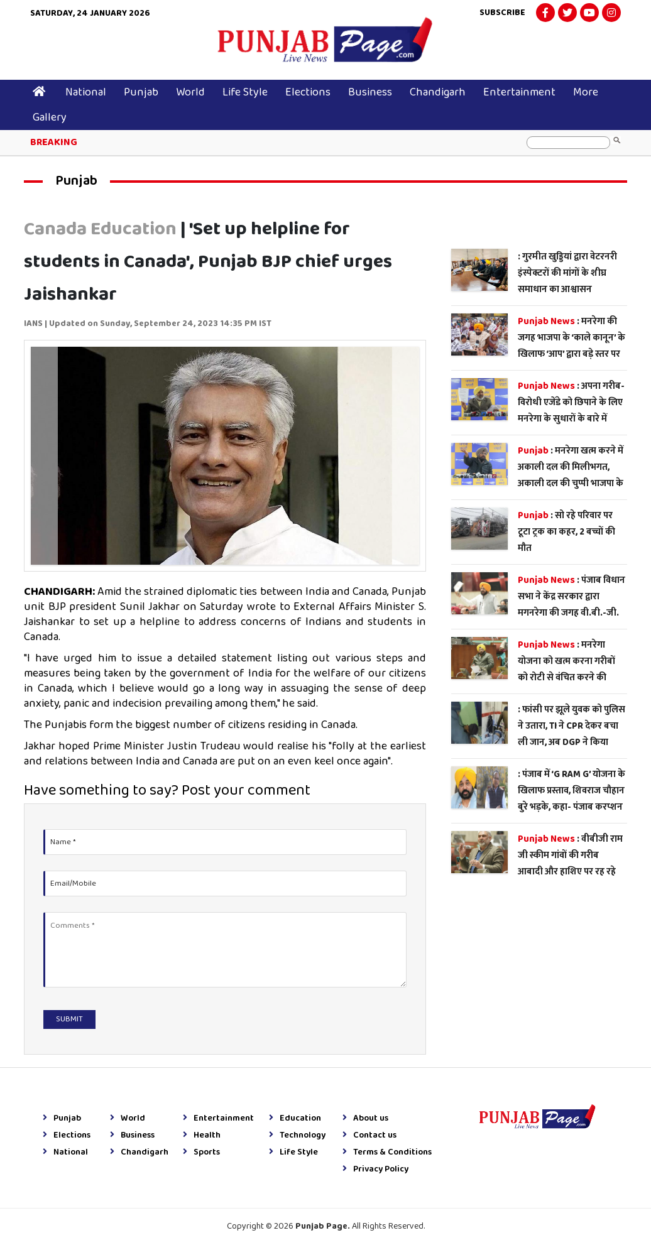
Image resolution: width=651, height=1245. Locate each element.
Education (295, 1119)
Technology (297, 1136)
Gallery (50, 117)
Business (370, 92)
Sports (201, 1153)
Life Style (245, 92)
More (585, 92)
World (190, 92)
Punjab (141, 92)
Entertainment (519, 92)
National (85, 92)
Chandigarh (438, 92)
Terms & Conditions (387, 1153)
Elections (308, 92)
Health (202, 1136)
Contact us (369, 1136)
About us (365, 1119)
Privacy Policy (375, 1170)
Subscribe (502, 13)
